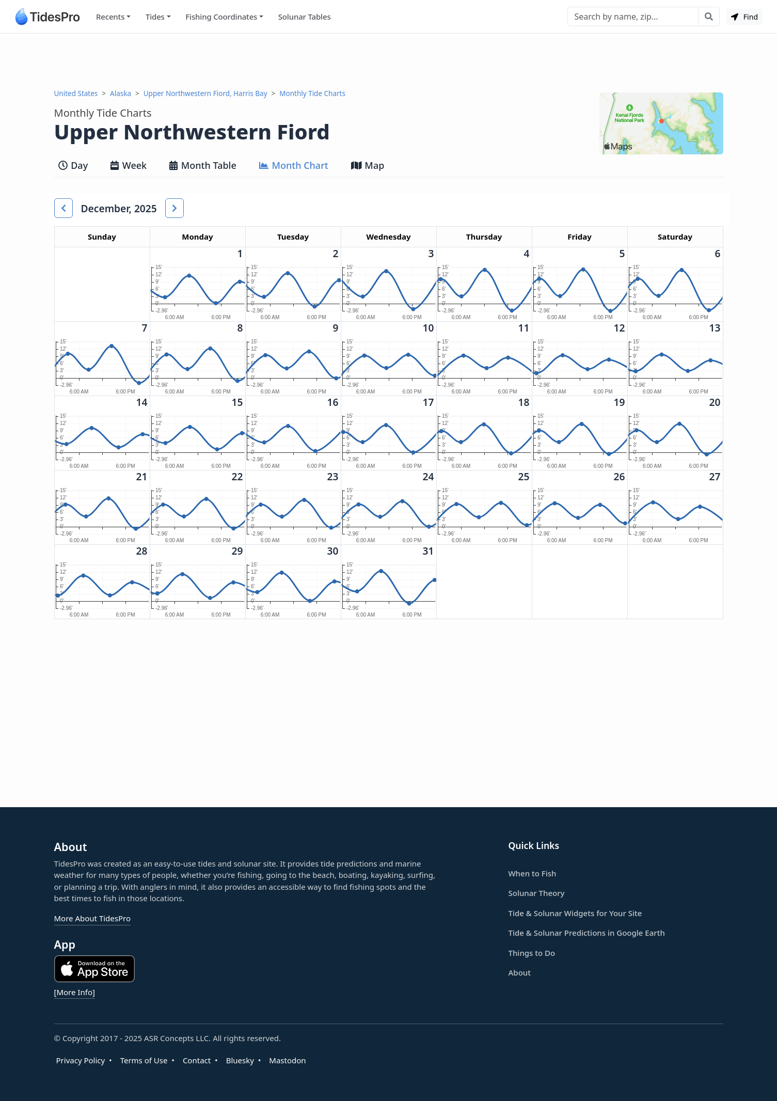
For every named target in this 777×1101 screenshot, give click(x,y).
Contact (197, 1060)
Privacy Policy (80, 1060)
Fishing (221, 17)
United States (76, 93)
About (520, 972)
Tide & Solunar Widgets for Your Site (575, 913)
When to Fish (533, 873)
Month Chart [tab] (293, 165)
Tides (155, 16)
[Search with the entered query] (709, 16)
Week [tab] (128, 165)
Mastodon (287, 1060)
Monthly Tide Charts (312, 93)
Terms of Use (144, 1060)
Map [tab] (368, 165)
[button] (63, 208)
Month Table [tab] (202, 165)
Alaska (120, 93)
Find (744, 17)
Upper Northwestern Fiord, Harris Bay (205, 93)
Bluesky (240, 1060)
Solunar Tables (304, 16)
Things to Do (532, 953)
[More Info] (74, 992)
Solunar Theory (537, 893)
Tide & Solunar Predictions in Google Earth (587, 932)
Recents (110, 16)
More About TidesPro (92, 918)
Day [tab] (73, 165)
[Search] (633, 16)
